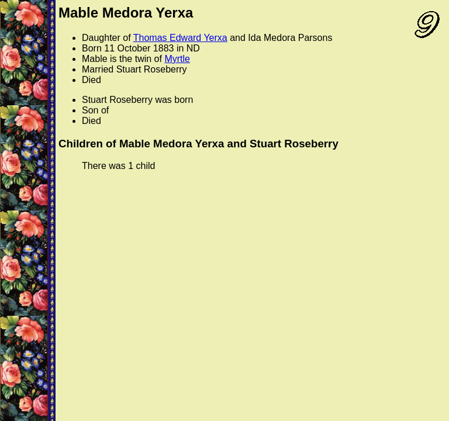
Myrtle (177, 59)
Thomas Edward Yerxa (180, 38)
